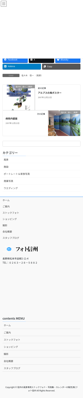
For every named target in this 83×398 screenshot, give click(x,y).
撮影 (5, 225)
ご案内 (6, 206)
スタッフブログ (11, 237)
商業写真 (8, 181)
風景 (6, 159)
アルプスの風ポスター (50, 92)
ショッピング (10, 219)
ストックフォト (11, 212)
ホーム (6, 200)
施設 (6, 166)
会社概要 (7, 231)
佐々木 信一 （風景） (32, 75)
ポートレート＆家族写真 (17, 173)
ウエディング (11, 188)
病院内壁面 (11, 118)
